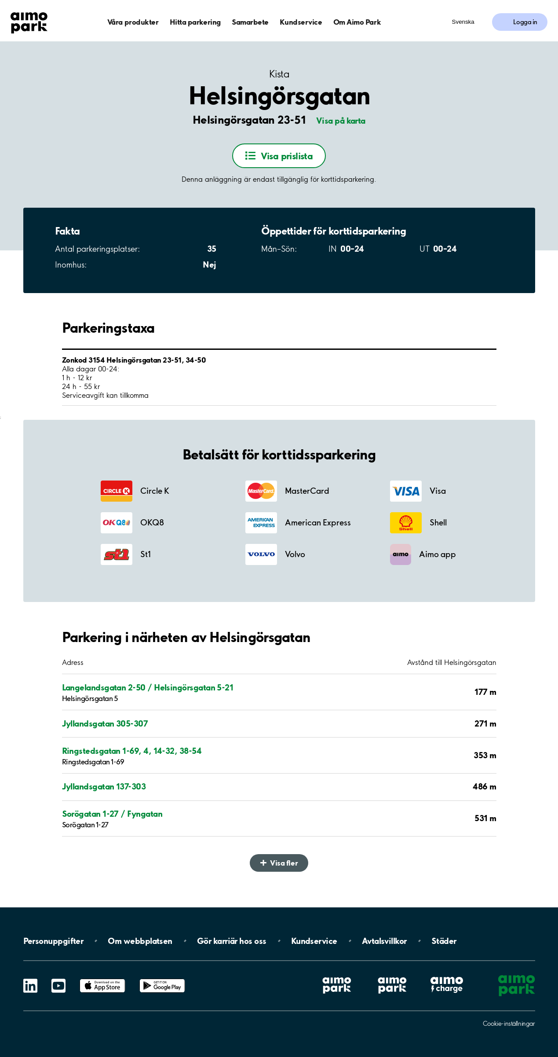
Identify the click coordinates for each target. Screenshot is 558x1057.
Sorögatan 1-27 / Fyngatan (112, 813)
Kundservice (301, 21)
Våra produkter (132, 21)
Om (140, 941)
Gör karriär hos (231, 941)
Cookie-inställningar (509, 1024)
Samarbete (250, 21)
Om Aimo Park (357, 21)
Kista (279, 74)
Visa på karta (340, 120)
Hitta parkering (195, 21)
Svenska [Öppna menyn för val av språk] (463, 21)
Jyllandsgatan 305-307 (105, 723)
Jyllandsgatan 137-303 (104, 786)
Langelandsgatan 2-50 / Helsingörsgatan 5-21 (147, 687)
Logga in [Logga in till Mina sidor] (525, 22)
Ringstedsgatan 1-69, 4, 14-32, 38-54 (132, 750)
